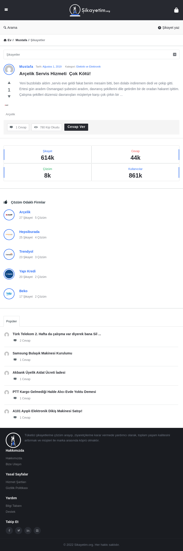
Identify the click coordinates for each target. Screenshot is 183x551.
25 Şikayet (26, 237)
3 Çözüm (40, 257)
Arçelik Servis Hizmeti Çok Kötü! (55, 73)
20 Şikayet (26, 277)
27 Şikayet (26, 217)
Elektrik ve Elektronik (88, 66)
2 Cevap (21, 340)
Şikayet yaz (168, 27)
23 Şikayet (26, 257)
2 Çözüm (40, 277)
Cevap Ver (76, 127)
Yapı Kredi (27, 271)
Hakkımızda (14, 458)
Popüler (11, 321)
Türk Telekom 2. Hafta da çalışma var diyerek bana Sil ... (57, 334)
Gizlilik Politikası (17, 488)
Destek (10, 511)
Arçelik (10, 114)
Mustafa (26, 66)
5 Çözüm (40, 217)
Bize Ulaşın (13, 464)
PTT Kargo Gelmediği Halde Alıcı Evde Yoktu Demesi (54, 392)
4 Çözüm (40, 237)
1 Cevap (21, 360)
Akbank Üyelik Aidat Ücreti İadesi (39, 372)
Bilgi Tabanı (14, 505)
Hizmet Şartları (16, 482)
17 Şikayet (26, 296)
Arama (10, 27)
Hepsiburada (29, 232)
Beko (23, 291)
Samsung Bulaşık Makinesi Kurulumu (42, 353)
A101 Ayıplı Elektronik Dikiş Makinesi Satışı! (47, 411)
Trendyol (26, 251)
